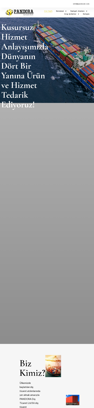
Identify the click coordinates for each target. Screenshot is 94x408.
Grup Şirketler (71, 14)
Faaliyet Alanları (79, 11)
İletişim (86, 14)
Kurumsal (61, 11)
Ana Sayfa (48, 11)
